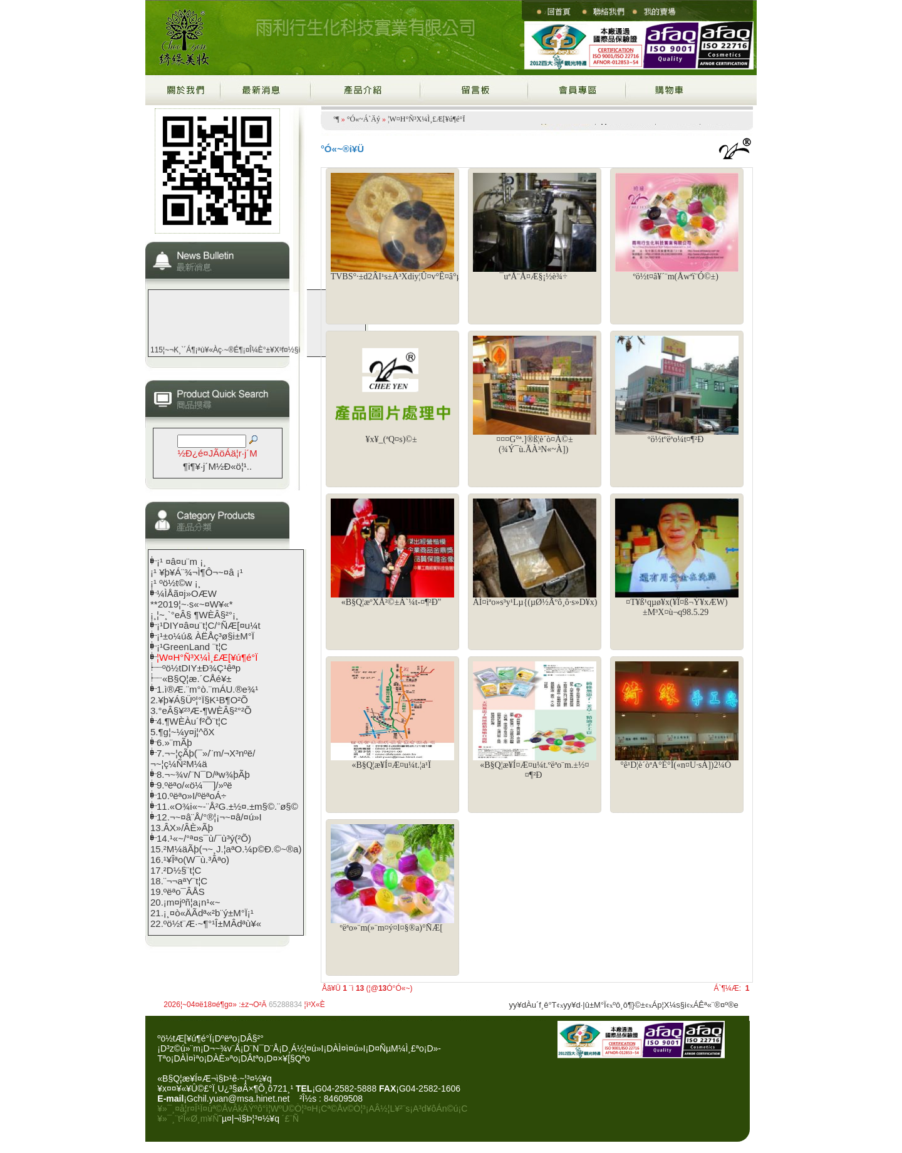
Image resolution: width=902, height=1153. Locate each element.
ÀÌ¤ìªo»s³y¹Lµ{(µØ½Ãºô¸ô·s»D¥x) (535, 602)
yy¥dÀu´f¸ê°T (533, 1005)
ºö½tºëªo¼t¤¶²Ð (675, 439)
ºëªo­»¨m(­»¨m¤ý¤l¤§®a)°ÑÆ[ (391, 928)
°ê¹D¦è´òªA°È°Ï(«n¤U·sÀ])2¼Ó (675, 765)
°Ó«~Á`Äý (363, 119)
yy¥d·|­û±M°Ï (584, 1005)
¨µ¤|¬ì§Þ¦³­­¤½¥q (249, 1119)
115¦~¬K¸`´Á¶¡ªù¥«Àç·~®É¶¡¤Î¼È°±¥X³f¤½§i (225, 353)
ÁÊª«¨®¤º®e (716, 1005)
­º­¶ (337, 119)
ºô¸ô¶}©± (629, 1005)
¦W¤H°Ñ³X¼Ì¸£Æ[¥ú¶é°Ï (426, 119)
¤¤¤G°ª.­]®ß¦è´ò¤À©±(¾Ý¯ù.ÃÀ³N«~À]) (534, 444)
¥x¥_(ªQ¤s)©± (391, 439)
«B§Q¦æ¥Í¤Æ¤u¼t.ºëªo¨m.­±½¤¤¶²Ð (534, 770)
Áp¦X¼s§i (669, 1005)
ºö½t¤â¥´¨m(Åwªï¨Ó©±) (675, 276)
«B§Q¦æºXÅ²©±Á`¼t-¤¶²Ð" (391, 602)
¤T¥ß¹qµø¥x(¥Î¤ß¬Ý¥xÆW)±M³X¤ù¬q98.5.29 (676, 607)
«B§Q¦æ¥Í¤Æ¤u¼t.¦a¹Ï (390, 765)
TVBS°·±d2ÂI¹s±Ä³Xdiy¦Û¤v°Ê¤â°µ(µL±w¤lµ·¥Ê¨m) (426, 276)
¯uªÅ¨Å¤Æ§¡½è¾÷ (533, 276)
